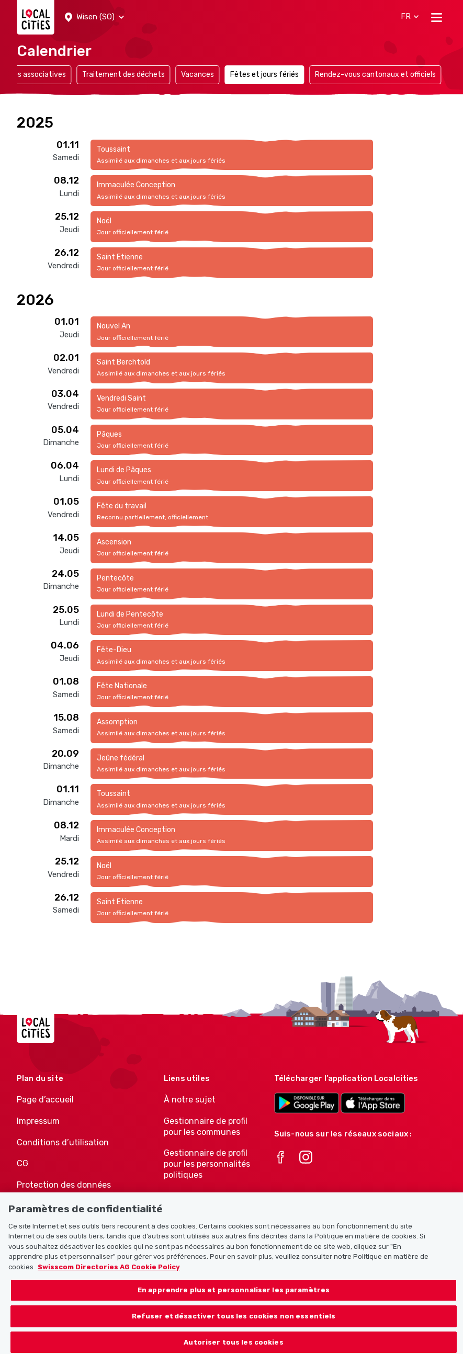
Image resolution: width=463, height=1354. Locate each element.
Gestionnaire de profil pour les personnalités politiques (207, 1164)
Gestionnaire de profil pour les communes (205, 1126)
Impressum (38, 1121)
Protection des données (64, 1185)
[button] (94, 17)
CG (22, 1163)
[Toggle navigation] (436, 17)
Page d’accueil (45, 1100)
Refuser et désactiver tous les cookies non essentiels (234, 1325)
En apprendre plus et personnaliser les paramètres (234, 1299)
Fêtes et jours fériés (264, 74)
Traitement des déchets (123, 74)
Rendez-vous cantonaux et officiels (375, 74)
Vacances (197, 74)
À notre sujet (190, 1100)
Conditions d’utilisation (63, 1142)
